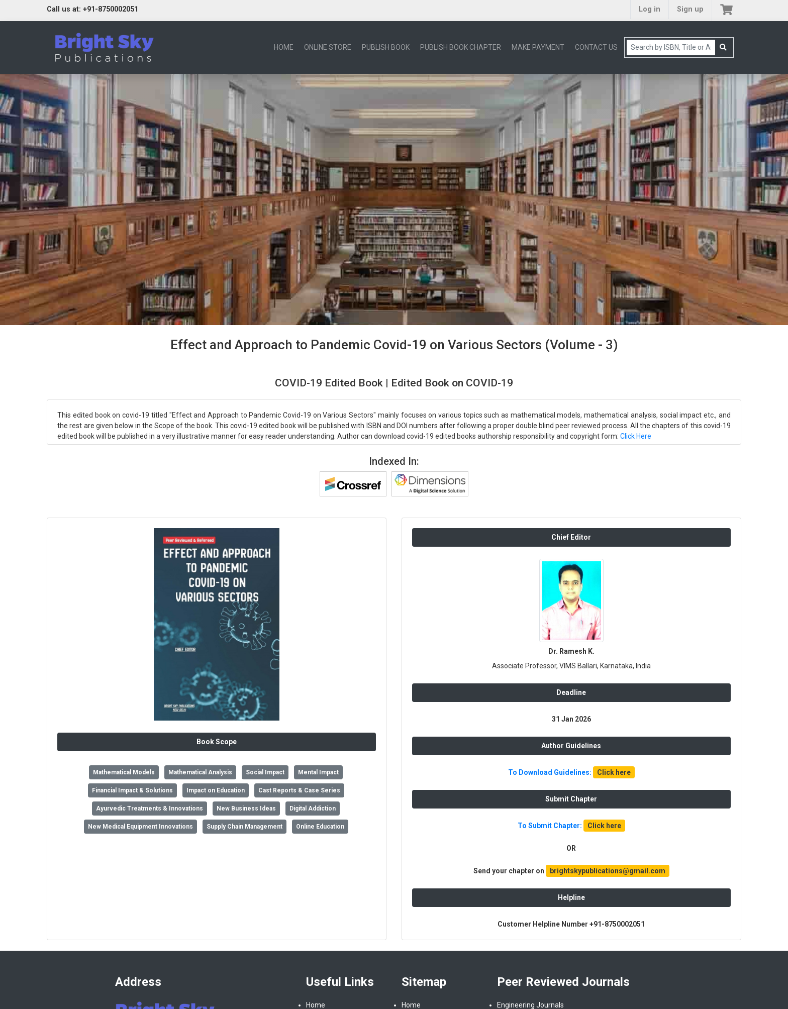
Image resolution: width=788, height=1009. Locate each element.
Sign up (690, 9)
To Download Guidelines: (571, 772)
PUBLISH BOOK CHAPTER (460, 47)
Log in (649, 9)
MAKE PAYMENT (538, 47)
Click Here (635, 436)
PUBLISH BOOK (386, 47)
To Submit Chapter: (571, 826)
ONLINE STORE (327, 47)
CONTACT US (596, 47)
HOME (283, 47)
